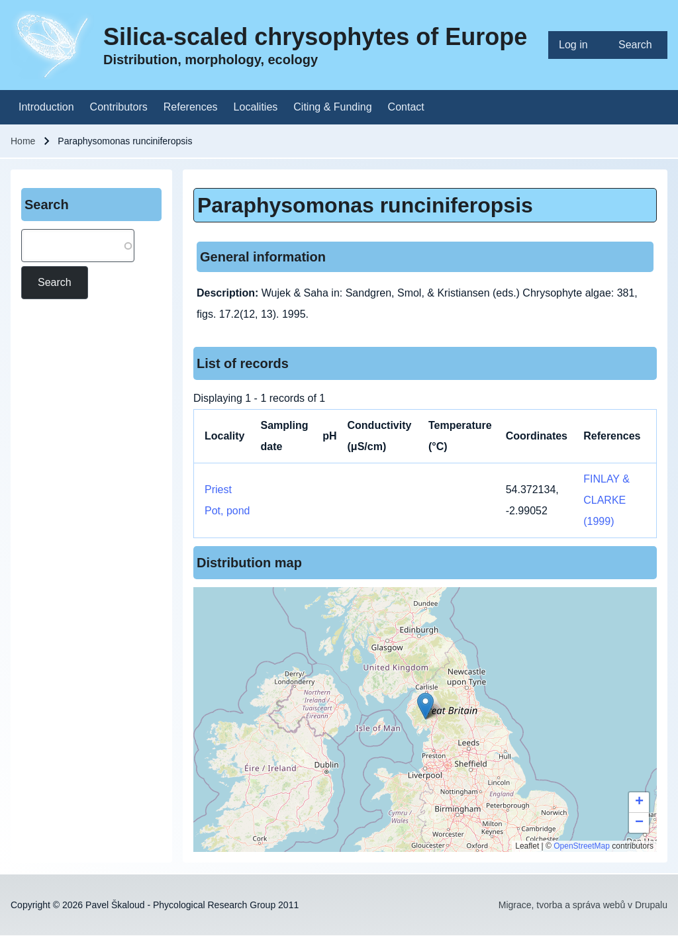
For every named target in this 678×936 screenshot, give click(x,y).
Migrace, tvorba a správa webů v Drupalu (583, 905)
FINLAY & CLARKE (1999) (606, 500)
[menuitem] (578, 45)
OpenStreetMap (582, 846)
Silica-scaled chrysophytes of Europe (315, 36)
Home (23, 141)
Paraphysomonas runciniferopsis (365, 205)
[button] (425, 706)
